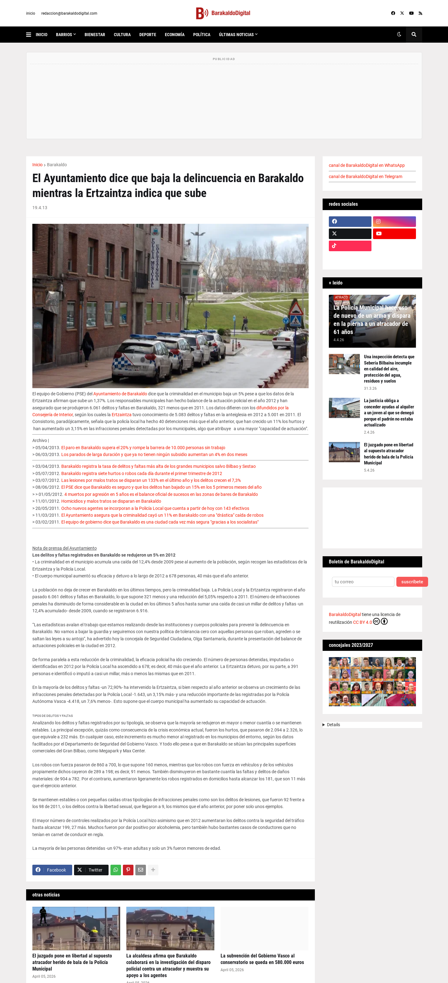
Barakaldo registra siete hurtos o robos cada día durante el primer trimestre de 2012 (141, 473)
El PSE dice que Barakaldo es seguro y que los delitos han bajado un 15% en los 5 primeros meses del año (161, 487)
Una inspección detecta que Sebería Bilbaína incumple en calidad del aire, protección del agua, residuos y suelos (389, 369)
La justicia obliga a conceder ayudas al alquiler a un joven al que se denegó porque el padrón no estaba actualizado (389, 413)
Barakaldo (57, 164)
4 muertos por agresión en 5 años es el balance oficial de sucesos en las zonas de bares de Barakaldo (161, 494)
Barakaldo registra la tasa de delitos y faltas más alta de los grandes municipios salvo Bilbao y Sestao (158, 466)
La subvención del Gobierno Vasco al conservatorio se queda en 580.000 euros (262, 959)
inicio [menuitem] (41, 34)
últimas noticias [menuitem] (236, 34)
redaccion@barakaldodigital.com (69, 13)
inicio (30, 13)
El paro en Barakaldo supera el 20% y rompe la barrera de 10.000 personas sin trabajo (143, 447)
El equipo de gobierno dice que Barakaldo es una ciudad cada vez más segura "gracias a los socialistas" (160, 522)
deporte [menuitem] (147, 34)
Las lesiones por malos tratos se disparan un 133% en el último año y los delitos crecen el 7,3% (151, 480)
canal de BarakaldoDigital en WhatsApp (367, 165)
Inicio (37, 164)
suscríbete (412, 582)
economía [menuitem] (174, 34)
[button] (31, 34)
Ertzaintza (122, 414)
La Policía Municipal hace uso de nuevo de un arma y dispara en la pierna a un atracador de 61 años (372, 320)
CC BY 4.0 (370, 621)
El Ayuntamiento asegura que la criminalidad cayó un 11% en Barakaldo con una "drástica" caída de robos (162, 515)
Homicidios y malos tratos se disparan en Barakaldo (111, 501)
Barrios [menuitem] (64, 34)
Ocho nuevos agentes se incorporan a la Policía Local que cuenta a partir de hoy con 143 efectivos (155, 508)
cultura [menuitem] (122, 34)
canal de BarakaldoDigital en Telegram (365, 176)
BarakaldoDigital (345, 614)
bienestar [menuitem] (95, 34)
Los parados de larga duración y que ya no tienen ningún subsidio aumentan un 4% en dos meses (154, 454)
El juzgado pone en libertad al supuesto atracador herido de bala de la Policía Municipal (72, 962)
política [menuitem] (201, 34)
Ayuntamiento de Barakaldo (120, 393)
